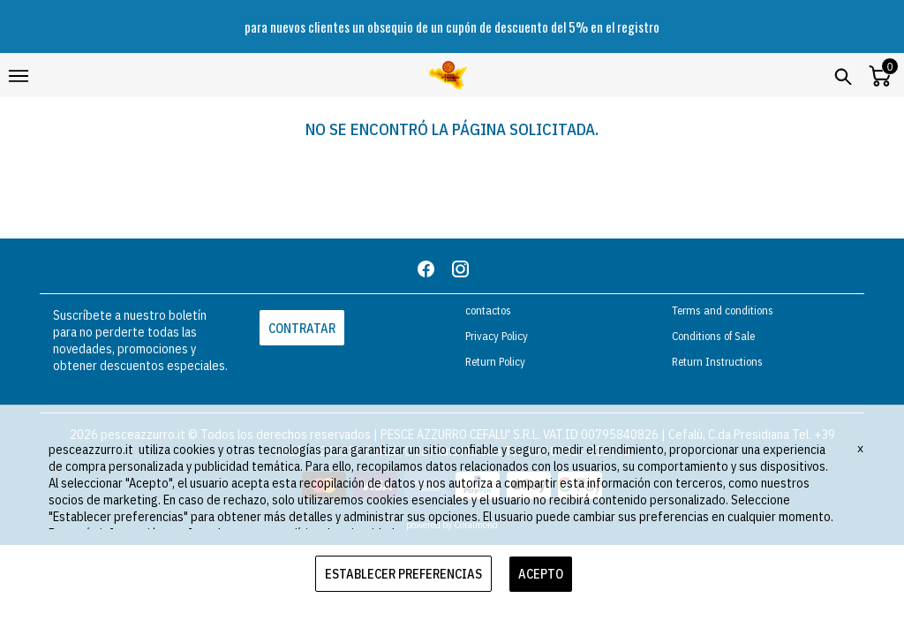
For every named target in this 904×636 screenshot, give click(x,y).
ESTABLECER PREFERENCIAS (403, 573)
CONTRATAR (301, 328)
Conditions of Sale (713, 336)
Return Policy (495, 361)
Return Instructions (717, 361)
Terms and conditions (722, 310)
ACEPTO (540, 573)
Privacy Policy (496, 336)
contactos (488, 310)
